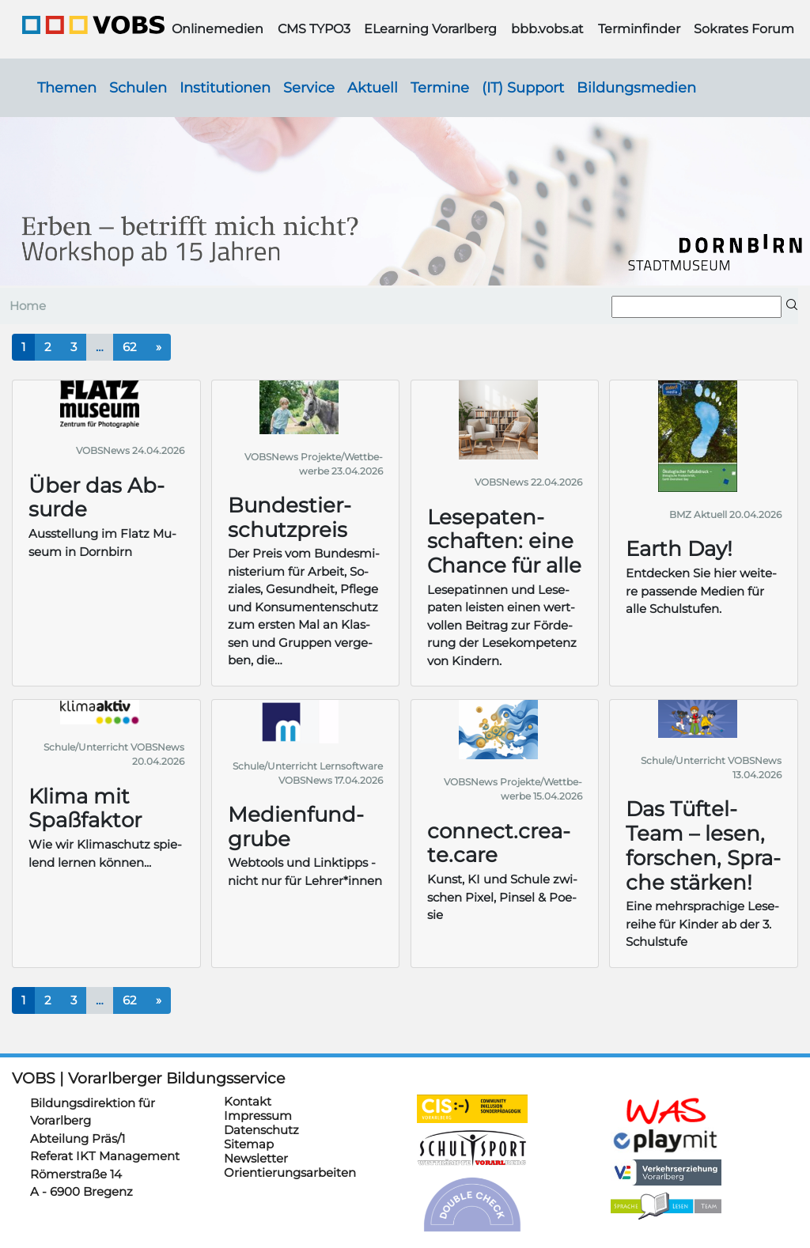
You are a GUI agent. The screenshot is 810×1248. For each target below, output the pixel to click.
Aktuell (372, 87)
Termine (440, 87)
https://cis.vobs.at (472, 1109)
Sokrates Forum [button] (744, 28)
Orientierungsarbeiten (290, 1172)
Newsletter (256, 1158)
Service (309, 87)
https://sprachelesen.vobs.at (666, 1206)
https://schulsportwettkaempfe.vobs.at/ (472, 1148)
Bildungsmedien (636, 87)
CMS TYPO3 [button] (314, 28)
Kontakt (247, 1101)
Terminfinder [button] (639, 28)
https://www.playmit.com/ (666, 1140)
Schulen (138, 87)
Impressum (258, 1115)
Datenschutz (261, 1129)
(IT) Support (523, 87)
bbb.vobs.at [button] (547, 28)
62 (130, 346)
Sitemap (249, 1144)
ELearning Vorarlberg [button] (430, 28)
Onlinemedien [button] (217, 28)
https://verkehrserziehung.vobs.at (666, 1172)
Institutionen (225, 87)
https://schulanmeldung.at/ (666, 1111)
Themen (67, 87)
